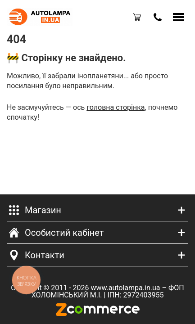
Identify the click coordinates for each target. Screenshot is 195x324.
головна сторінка (115, 107)
